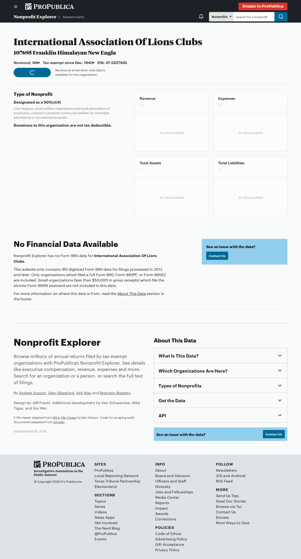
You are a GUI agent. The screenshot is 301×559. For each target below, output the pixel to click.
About (160, 470)
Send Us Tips (227, 495)
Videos (101, 511)
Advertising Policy (171, 538)
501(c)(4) (52, 102)
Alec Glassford (61, 392)
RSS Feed (224, 481)
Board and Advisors (172, 475)
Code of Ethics (168, 533)
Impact (161, 508)
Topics (100, 501)
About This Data (131, 293)
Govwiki (58, 422)
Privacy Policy (167, 549)
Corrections (165, 518)
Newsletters (226, 470)
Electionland (106, 486)
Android (238, 475)
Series (100, 506)
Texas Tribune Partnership (117, 481)
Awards (161, 513)
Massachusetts (73, 17)
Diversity (163, 486)
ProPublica (104, 470)
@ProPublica (106, 533)
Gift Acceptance (169, 544)
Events (101, 538)
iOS (219, 475)
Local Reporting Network (117, 475)
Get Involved (106, 522)
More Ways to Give (232, 522)
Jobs (159, 491)
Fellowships (182, 491)
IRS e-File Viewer (64, 417)
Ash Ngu (83, 392)
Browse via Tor (229, 506)
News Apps (105, 517)
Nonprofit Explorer (35, 16)
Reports (162, 502)
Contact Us (217, 255)
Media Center (167, 497)
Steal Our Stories (231, 501)
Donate (222, 517)
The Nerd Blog (107, 528)
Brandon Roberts (115, 392)
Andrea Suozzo (32, 392)
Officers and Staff (170, 481)
